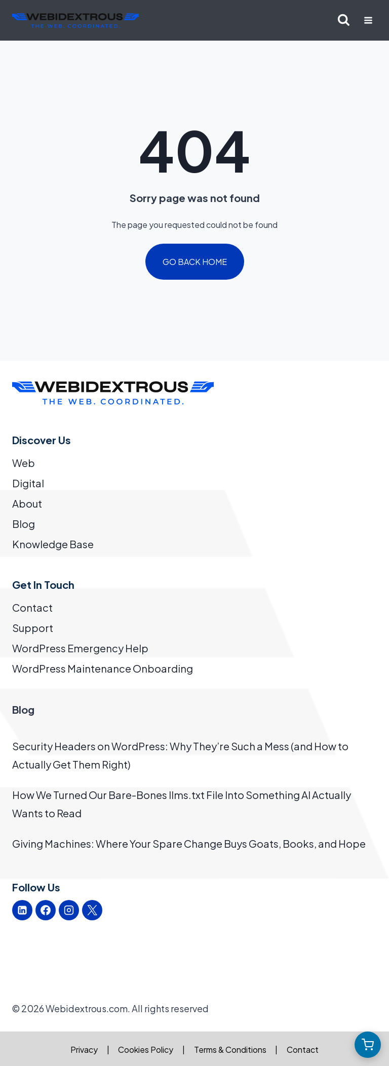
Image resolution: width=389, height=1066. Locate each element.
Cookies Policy (145, 1049)
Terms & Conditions (230, 1049)
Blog (23, 523)
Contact (32, 607)
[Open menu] (368, 20)
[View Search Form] (343, 20)
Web (23, 462)
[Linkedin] (22, 910)
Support (32, 627)
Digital (28, 483)
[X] (92, 910)
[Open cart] (368, 1044)
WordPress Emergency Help (80, 648)
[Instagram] (69, 910)
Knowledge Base (53, 544)
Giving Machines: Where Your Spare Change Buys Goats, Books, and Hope (189, 843)
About (27, 503)
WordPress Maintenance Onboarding (102, 668)
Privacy (84, 1049)
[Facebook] (45, 910)
